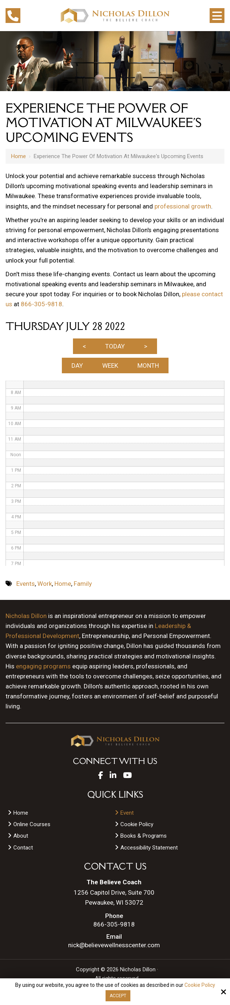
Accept (118, 995)
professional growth (182, 206)
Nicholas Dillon (26, 616)
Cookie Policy (199, 985)
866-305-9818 (41, 304)
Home (18, 156)
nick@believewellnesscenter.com (114, 945)
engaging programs (43, 666)
